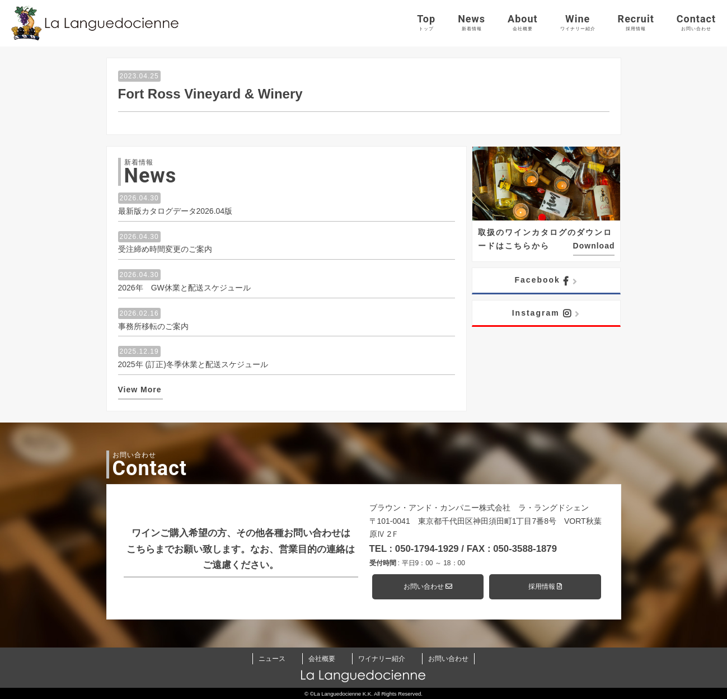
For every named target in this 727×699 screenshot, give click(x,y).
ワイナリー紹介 (381, 659)
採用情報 (545, 586)
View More (140, 389)
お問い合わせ (428, 586)
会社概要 (321, 659)
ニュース (272, 659)
